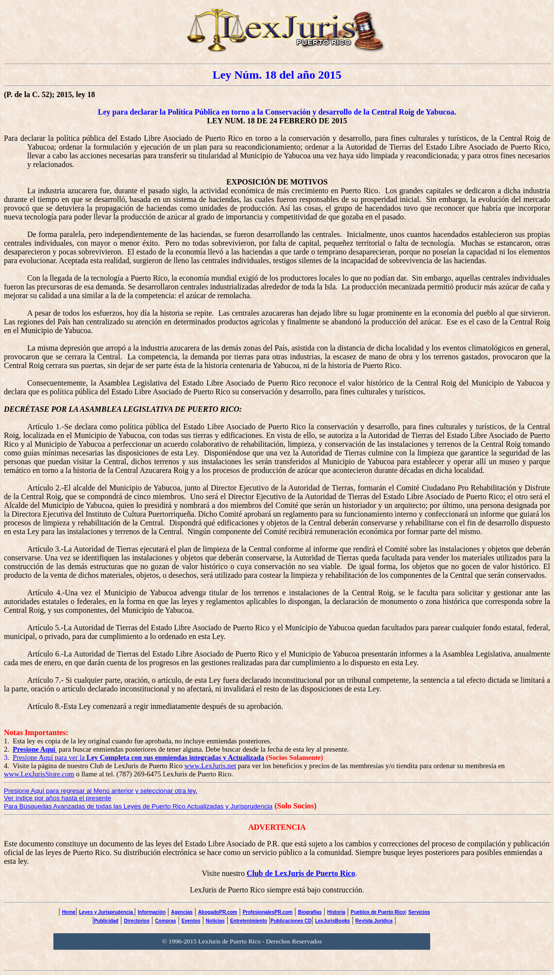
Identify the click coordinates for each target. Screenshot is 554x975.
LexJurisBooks (332, 921)
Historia (336, 912)
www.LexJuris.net (210, 766)
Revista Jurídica (374, 921)
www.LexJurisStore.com (39, 774)
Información (152, 912)
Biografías (310, 912)
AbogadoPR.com (217, 912)
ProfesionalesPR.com (268, 912)
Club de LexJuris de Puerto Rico (301, 873)
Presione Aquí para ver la (138, 757)
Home (69, 912)
